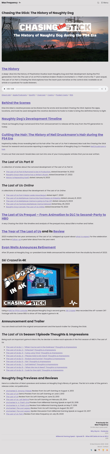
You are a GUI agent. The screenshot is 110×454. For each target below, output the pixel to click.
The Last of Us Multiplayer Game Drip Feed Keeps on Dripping (33, 198)
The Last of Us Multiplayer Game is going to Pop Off (29, 201)
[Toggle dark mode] (98, 2)
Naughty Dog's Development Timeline (32, 119)
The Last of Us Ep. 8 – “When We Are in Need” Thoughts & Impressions (36, 367)
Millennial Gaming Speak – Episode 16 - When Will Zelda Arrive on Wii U (82, 436)
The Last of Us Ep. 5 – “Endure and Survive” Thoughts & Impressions (35, 358)
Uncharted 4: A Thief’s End (17, 402)
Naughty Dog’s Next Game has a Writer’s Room (27, 174)
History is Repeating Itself (17, 177)
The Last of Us (12, 393)
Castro (51, 95)
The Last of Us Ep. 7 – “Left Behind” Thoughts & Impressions (32, 364)
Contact (105, 447)
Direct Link (6, 95)
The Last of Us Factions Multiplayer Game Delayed (28, 204)
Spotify (32, 95)
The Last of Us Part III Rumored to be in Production (28, 171)
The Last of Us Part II (15, 414)
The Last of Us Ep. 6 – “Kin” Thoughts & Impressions (28, 361)
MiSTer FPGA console (18, 310)
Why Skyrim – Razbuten (99, 431)
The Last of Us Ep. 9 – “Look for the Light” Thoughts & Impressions (34, 370)
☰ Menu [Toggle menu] (104, 3)
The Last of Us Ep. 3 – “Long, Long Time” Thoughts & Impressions (34, 353)
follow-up (16, 239)
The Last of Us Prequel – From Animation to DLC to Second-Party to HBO (54, 217)
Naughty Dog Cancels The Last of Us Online (25, 207)
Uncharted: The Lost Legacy (18, 408)
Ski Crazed (70, 310)
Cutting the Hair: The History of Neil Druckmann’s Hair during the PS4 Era (52, 137)
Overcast (41, 95)
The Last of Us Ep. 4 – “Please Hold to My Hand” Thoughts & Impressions (37, 355)
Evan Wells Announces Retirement (29, 247)
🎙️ (91, 450)
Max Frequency (12, 2)
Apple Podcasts (20, 95)
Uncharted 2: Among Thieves (19, 390)
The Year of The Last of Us (21, 231)
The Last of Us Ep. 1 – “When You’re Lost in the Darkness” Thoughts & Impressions (41, 347)
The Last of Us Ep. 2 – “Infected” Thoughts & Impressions (31, 350)
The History (10, 69)
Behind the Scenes (16, 103)
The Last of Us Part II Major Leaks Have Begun (26, 195)
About (100, 447)
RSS (71, 95)
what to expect (83, 236)
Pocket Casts (62, 95)
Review (58, 231)
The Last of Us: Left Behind (17, 399)
